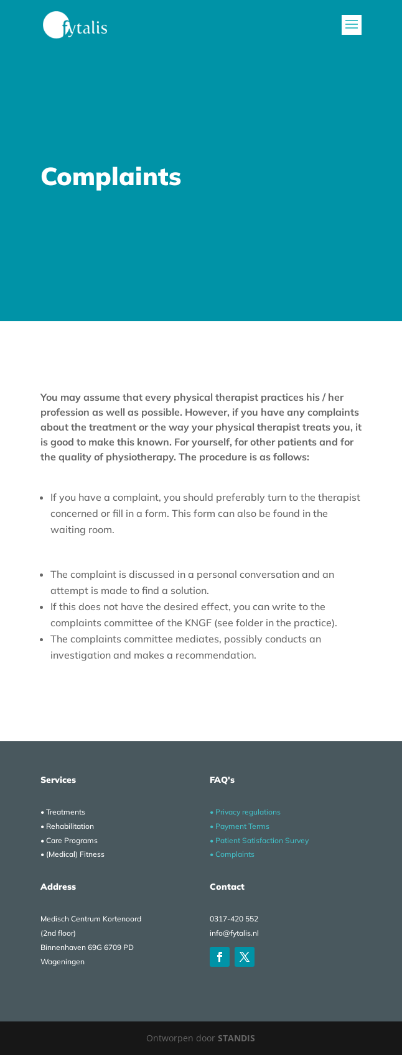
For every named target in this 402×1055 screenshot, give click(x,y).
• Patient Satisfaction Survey (259, 840)
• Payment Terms (239, 826)
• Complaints (232, 854)
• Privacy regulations (245, 811)
